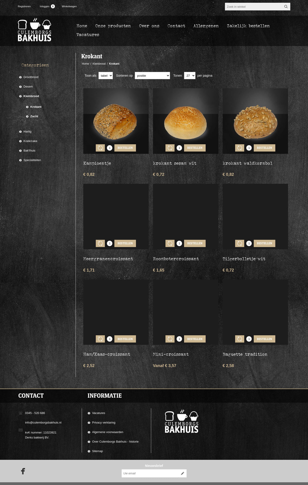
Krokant (36, 106)
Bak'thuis (29, 150)
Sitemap (97, 441)
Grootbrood (31, 77)
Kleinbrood (31, 96)
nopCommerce (284, 480)
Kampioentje (97, 159)
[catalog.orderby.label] (152, 75)
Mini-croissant (171, 343)
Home (85, 63)
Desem (28, 86)
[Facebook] (21, 464)
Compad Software (261, 480)
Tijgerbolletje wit (244, 251)
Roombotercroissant (176, 251)
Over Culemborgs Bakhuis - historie (115, 431)
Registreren (24, 6)
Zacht (34, 116)
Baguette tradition (245, 343)
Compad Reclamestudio (221, 480)
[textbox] (253, 6)
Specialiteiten (32, 160)
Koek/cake (30, 141)
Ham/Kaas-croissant (106, 343)
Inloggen (44, 6)
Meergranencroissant (108, 251)
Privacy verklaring (104, 412)
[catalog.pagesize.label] (189, 75)
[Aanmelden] (150, 466)
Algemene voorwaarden (107, 422)
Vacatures (98, 402)
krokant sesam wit (174, 159)
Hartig (28, 131)
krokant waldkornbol (247, 159)
